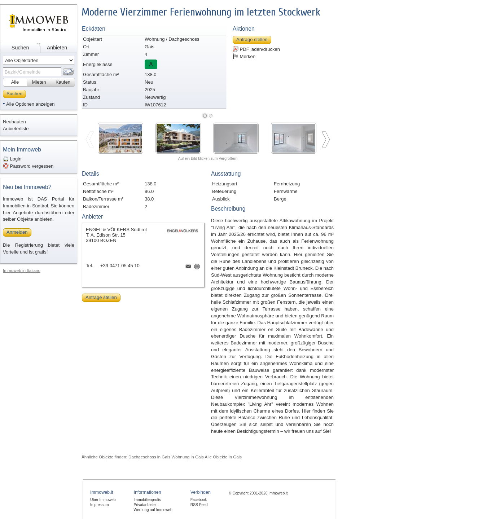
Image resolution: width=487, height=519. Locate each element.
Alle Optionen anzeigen (30, 104)
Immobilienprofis (147, 500)
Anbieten (57, 47)
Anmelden (17, 232)
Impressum (99, 505)
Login (12, 159)
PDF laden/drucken (256, 49)
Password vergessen (28, 166)
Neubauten (14, 121)
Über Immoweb (102, 500)
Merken (244, 56)
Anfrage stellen (252, 39)
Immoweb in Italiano (21, 270)
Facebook (198, 500)
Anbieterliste (16, 128)
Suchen (20, 47)
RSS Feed (199, 505)
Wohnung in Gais (188, 456)
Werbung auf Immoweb (152, 510)
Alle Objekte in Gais (223, 456)
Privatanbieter (145, 505)
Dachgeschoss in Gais (149, 456)
